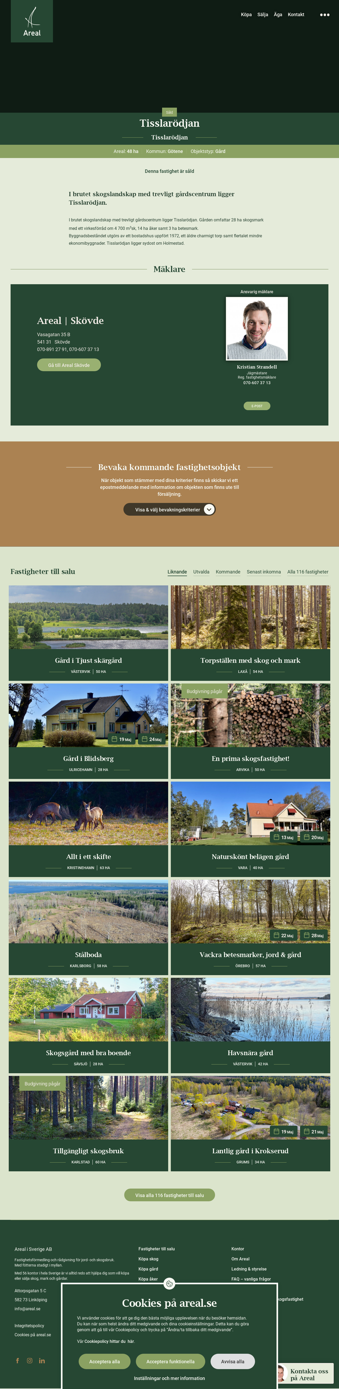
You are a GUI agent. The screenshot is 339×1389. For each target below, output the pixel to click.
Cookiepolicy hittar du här (109, 1341)
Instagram (30, 1361)
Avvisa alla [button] (232, 1361)
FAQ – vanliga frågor (251, 1279)
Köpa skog (148, 1259)
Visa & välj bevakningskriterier (175, 510)
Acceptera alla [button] (104, 1361)
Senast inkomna (264, 572)
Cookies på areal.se (33, 1335)
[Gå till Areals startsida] (32, 22)
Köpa (246, 14)
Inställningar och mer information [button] (169, 1378)
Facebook (17, 1361)
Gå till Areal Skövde (69, 365)
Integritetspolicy (29, 1326)
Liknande (177, 572)
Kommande (228, 572)
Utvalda (201, 572)
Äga (278, 14)
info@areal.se (27, 1309)
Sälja (262, 14)
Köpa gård (148, 1269)
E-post (257, 406)
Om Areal (240, 1259)
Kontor (237, 1249)
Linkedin (42, 1361)
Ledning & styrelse (249, 1269)
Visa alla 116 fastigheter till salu (169, 1196)
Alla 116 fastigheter (307, 572)
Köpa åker (148, 1279)
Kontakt (296, 14)
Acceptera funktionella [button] (170, 1361)
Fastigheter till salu (157, 1249)
